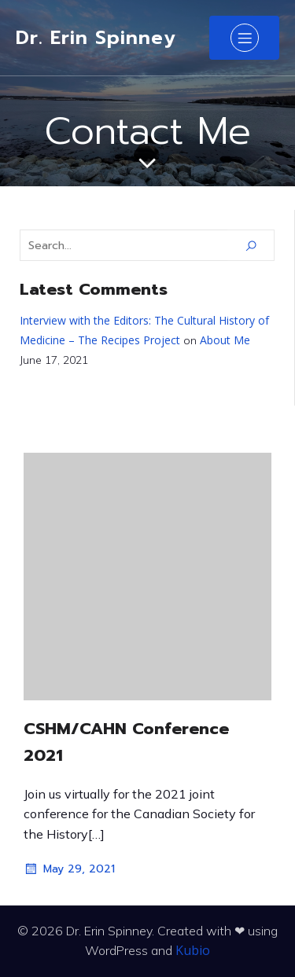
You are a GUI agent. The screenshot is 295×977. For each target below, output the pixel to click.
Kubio (192, 950)
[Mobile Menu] (244, 38)
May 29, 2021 (69, 869)
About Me (225, 339)
